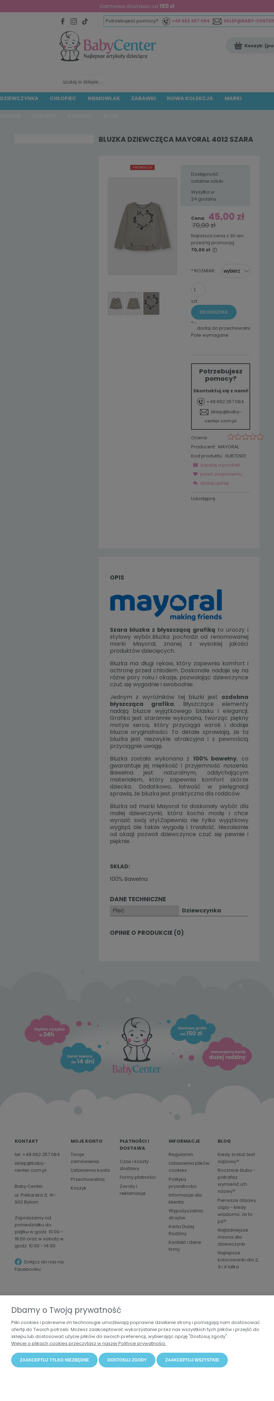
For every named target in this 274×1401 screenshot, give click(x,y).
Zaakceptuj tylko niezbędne (54, 1360)
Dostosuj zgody (127, 1360)
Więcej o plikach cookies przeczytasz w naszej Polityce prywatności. (88, 1343)
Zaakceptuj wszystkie (192, 1360)
